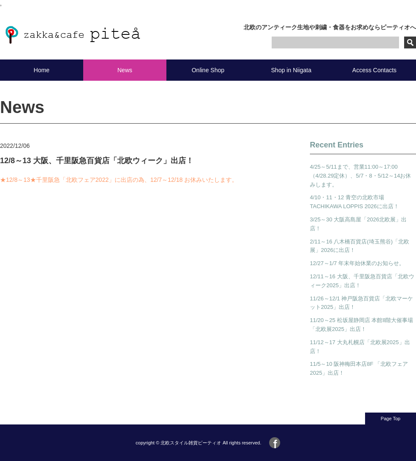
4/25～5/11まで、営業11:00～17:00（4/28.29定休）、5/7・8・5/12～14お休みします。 (360, 176)
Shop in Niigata (291, 70)
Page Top (390, 418)
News (124, 70)
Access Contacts (374, 70)
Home (41, 70)
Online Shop (207, 70)
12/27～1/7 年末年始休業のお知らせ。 (357, 263)
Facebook (274, 442)
